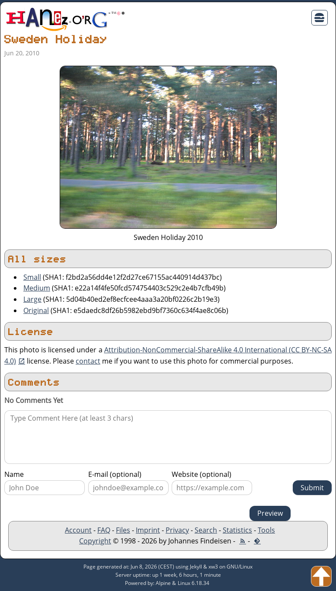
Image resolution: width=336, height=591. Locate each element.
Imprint (148, 530)
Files (123, 530)
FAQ (103, 530)
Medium (36, 288)
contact (88, 361)
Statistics (237, 530)
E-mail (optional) (114, 474)
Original (36, 310)
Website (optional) (201, 474)
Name (14, 474)
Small (32, 277)
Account (78, 530)
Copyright (95, 541)
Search (206, 530)
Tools (266, 530)
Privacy (177, 530)
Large (32, 299)
